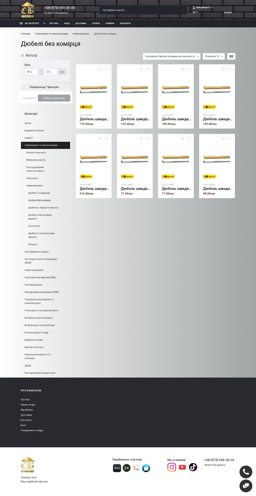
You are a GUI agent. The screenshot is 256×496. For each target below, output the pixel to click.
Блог (23, 425)
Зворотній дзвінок (56, 12)
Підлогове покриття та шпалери (38, 356)
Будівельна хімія (34, 339)
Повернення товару (32, 430)
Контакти (125, 23)
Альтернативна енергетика (40, 372)
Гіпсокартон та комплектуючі (41, 310)
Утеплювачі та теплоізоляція (41, 145)
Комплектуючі (34, 185)
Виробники (27, 409)
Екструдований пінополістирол (35, 169)
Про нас (54, 23)
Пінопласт (32, 178)
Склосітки (34, 226)
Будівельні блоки (34, 130)
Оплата (96, 23)
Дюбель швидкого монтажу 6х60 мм (177, 189)
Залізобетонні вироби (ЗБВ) (40, 277)
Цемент (29, 137)
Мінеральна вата (36, 159)
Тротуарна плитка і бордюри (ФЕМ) (41, 261)
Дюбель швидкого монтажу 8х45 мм (177, 119)
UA (194, 12)
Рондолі (32, 244)
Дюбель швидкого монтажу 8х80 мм (95, 119)
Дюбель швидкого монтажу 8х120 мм (218, 119)
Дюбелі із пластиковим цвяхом (41, 235)
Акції (67, 23)
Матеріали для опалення (38, 317)
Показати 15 (212, 56)
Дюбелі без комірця (39, 200)
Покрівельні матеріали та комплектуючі (39, 301)
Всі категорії (29, 23)
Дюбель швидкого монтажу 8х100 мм (95, 189)
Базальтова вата (36, 152)
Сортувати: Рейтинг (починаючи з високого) (170, 56)
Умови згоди (28, 404)
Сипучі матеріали (34, 270)
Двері (28, 365)
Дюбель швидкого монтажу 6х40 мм (218, 189)
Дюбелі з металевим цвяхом (40, 217)
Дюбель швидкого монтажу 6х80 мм (136, 189)
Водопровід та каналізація (40, 325)
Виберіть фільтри (54, 98)
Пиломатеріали (33, 284)
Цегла (28, 123)
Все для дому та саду (36, 332)
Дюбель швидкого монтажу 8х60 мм (136, 119)
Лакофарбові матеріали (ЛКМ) (42, 292)
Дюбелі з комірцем (39, 193)
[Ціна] (31, 72)
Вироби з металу (34, 347)
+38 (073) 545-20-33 (60, 8)
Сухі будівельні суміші (37, 251)
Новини (110, 23)
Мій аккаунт (201, 7)
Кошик (228, 10)
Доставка (80, 23)
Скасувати (29, 98)
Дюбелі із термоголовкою (43, 207)
